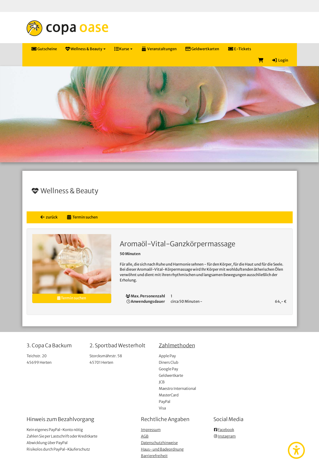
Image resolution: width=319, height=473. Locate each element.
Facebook (223, 429)
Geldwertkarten (202, 49)
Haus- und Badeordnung (162, 449)
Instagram (224, 436)
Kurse (123, 49)
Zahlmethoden (177, 345)
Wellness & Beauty (85, 49)
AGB (145, 436)
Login (280, 60)
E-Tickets (239, 49)
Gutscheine (44, 49)
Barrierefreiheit (154, 455)
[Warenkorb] (260, 60)
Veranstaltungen (159, 49)
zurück (49, 217)
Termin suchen (82, 217)
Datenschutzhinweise (159, 442)
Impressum (151, 429)
